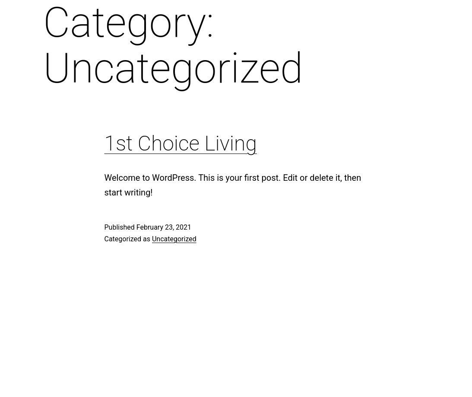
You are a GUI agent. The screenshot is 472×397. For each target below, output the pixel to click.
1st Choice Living (181, 143)
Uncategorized (174, 239)
